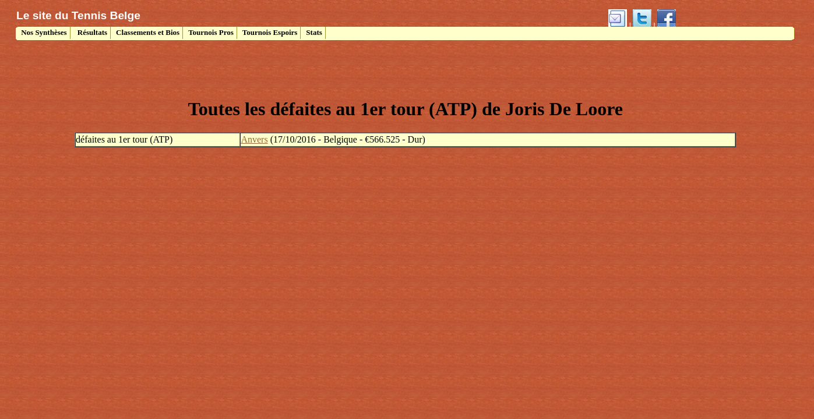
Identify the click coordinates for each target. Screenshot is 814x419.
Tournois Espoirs (270, 32)
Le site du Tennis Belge (78, 15)
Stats (314, 32)
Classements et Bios (147, 32)
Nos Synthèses (43, 32)
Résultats (92, 32)
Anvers (254, 139)
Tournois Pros (211, 32)
